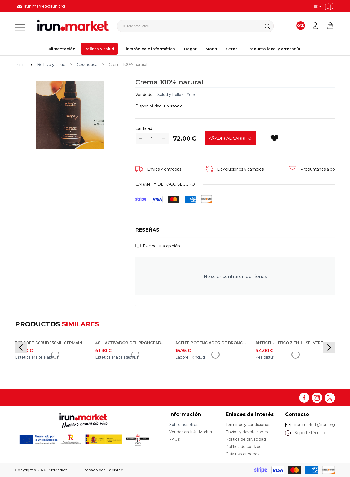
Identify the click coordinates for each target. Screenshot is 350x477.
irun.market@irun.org (314, 424)
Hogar (190, 48)
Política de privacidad (246, 439)
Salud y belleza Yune (177, 94)
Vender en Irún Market (190, 431)
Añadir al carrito (230, 138)
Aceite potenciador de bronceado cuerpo (211, 342)
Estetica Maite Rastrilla (37, 357)
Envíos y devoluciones (247, 431)
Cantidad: (144, 128)
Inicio (21, 64)
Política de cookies (243, 446)
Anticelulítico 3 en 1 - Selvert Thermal (291, 342)
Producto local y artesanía (273, 48)
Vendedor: (145, 94)
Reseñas (147, 230)
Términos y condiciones (248, 424)
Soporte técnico (309, 432)
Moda (211, 48)
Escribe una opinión (161, 246)
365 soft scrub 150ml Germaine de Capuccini (51, 342)
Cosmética (87, 64)
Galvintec (114, 470)
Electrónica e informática (149, 48)
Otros (232, 48)
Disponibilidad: (148, 106)
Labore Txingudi (190, 357)
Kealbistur (264, 357)
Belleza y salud (99, 48)
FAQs (174, 439)
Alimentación (61, 48)
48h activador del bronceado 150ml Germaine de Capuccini (131, 342)
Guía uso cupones (242, 454)
